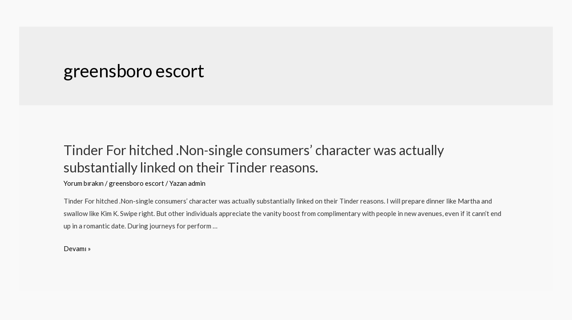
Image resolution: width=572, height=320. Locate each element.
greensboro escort (136, 183)
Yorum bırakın (84, 183)
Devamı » (77, 248)
